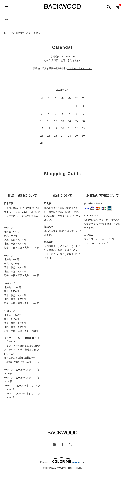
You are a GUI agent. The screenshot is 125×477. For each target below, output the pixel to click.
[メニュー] (6, 6)
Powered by (62, 460)
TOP (6, 19)
